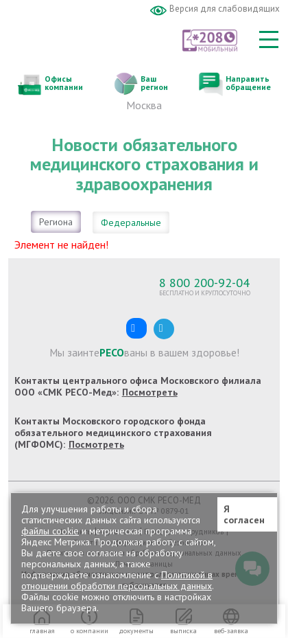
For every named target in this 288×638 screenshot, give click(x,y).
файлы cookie (50, 531)
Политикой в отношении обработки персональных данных (117, 580)
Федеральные (131, 222)
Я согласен (244, 514)
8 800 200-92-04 (204, 282)
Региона (56, 222)
